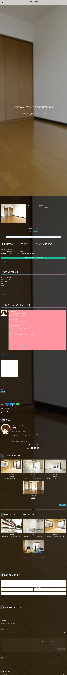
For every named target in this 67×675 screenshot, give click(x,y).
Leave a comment (18, 411)
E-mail (35, 587)
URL (1, 591)
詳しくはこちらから (7, 355)
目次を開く (34, 236)
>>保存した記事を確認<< (34, 231)
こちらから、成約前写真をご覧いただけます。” (21, 346)
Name (2, 587)
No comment (10, 411)
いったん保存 (34, 228)
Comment (2, 579)
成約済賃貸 (7, 408)
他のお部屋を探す (6, 261)
